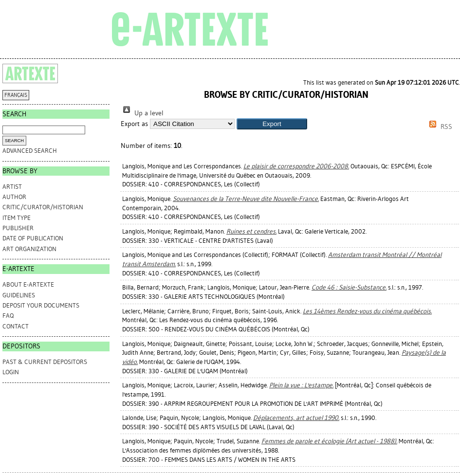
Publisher (18, 228)
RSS (439, 127)
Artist (12, 186)
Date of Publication (32, 238)
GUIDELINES (18, 295)
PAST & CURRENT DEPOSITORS (44, 361)
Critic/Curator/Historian (42, 207)
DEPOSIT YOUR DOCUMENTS (40, 305)
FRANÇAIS (15, 95)
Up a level (142, 113)
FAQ (8, 315)
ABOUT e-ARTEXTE (28, 284)
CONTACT (15, 326)
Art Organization (29, 249)
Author (14, 196)
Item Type (16, 217)
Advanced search (29, 150)
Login (10, 372)
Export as (134, 124)
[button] (272, 123)
